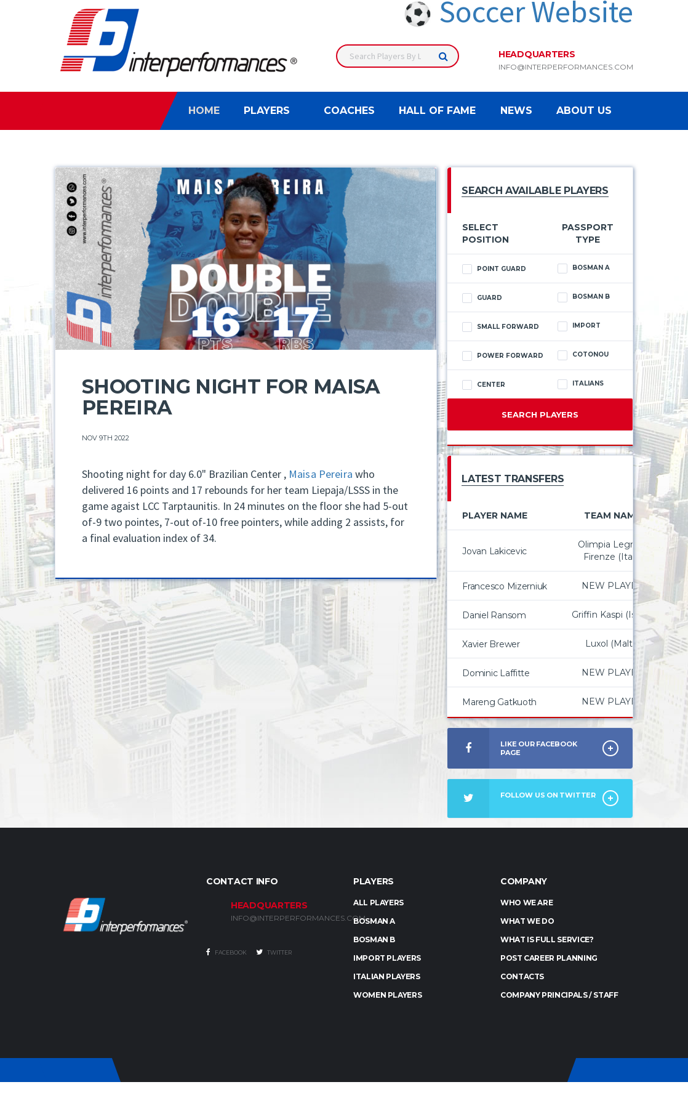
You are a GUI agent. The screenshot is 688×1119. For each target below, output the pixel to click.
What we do (527, 921)
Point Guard (494, 269)
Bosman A (584, 268)
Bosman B (584, 297)
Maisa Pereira (321, 474)
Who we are (526, 902)
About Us (584, 110)
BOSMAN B (374, 939)
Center (483, 385)
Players (267, 110)
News (516, 110)
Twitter (274, 952)
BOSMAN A (374, 921)
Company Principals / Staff (559, 995)
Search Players (540, 414)
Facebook (226, 952)
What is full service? (546, 939)
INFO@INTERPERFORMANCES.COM (283, 918)
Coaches (349, 110)
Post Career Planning (549, 958)
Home (204, 110)
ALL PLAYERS (378, 902)
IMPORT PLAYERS (387, 958)
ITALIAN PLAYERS (386, 976)
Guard (482, 298)
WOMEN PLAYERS (387, 995)
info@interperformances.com (565, 67)
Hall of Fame (437, 110)
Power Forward (502, 356)
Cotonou (583, 354)
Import (579, 325)
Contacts (522, 976)
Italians (581, 383)
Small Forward (500, 327)
